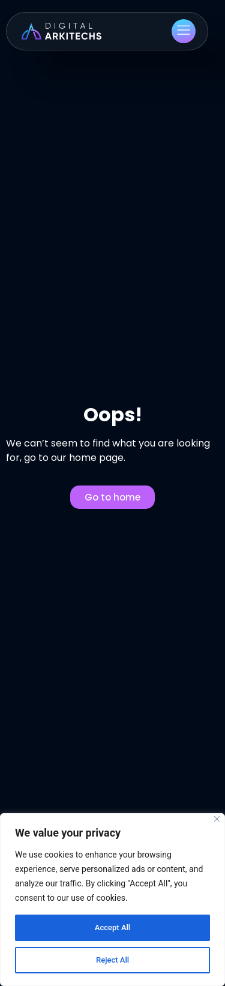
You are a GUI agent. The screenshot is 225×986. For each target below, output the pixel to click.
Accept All (113, 928)
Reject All (112, 960)
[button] (184, 31)
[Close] (217, 819)
